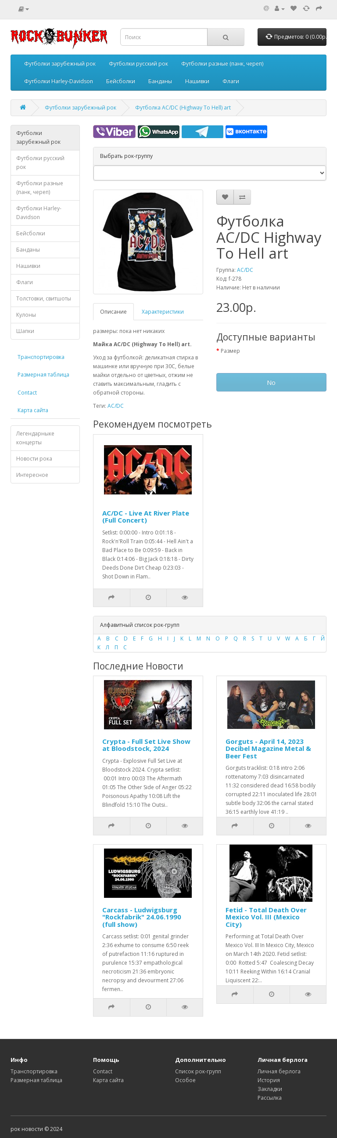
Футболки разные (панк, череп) (222, 63)
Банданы (160, 81)
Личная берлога (279, 1071)
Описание (113, 311)
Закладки (270, 1089)
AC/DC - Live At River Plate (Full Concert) (145, 517)
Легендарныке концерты (35, 438)
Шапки (25, 331)
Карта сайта (33, 410)
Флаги (230, 81)
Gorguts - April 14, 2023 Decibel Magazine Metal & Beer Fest (268, 748)
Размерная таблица (43, 374)
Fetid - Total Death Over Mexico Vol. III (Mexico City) (266, 917)
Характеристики (163, 311)
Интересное (32, 475)
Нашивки (197, 81)
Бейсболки (120, 81)
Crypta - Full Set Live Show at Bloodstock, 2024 (146, 745)
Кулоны (26, 314)
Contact (27, 392)
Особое (185, 1080)
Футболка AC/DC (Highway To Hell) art (183, 107)
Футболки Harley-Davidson (58, 81)
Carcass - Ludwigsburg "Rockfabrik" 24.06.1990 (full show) (141, 917)
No (271, 382)
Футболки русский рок (138, 63)
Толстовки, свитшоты (43, 298)
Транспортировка (41, 357)
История (269, 1080)
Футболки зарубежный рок (60, 63)
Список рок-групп (198, 1071)
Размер (230, 351)
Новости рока (34, 458)
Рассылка (270, 1097)
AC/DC (245, 270)
